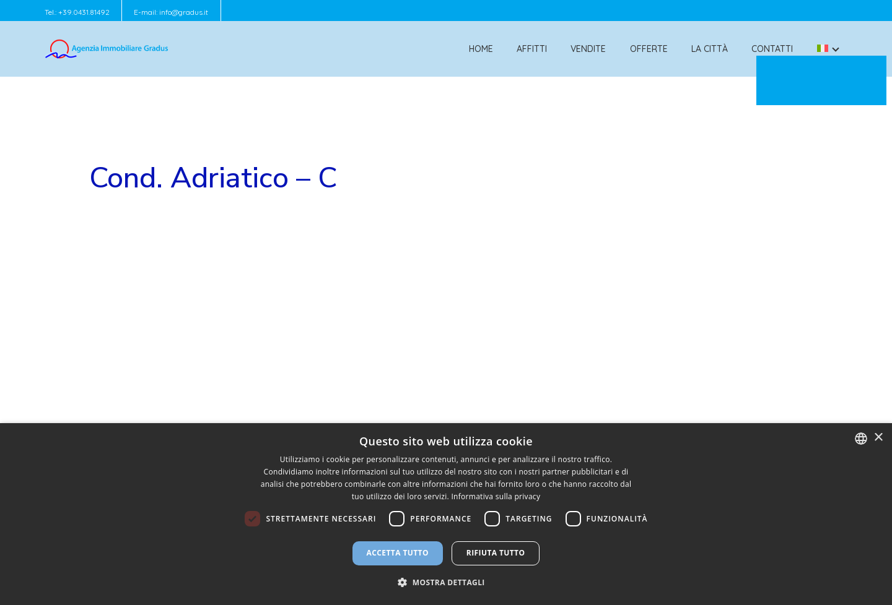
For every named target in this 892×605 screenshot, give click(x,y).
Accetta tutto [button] (398, 552)
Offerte (649, 48)
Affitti (532, 48)
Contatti (772, 48)
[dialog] (446, 514)
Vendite (588, 48)
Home (481, 48)
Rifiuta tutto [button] (495, 552)
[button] (446, 582)
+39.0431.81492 (84, 12)
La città (709, 48)
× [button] (878, 437)
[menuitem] (822, 49)
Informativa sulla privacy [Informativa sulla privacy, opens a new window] (495, 496)
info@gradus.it (183, 12)
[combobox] (861, 438)
